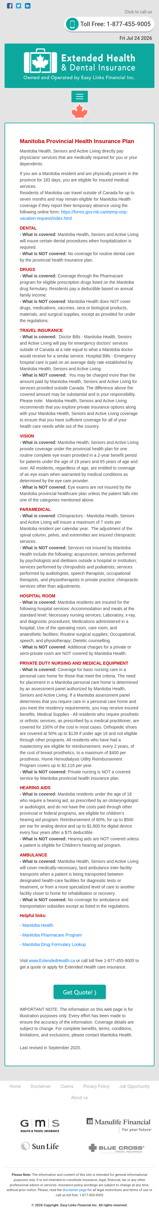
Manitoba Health (38, 925)
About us (79, 1097)
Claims (67, 1086)
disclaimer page (75, 1190)
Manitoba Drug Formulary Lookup (54, 944)
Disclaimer (41, 1086)
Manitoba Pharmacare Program (52, 935)
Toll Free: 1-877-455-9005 (108, 24)
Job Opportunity (134, 1086)
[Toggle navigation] (79, 96)
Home (15, 1086)
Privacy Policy (96, 1086)
